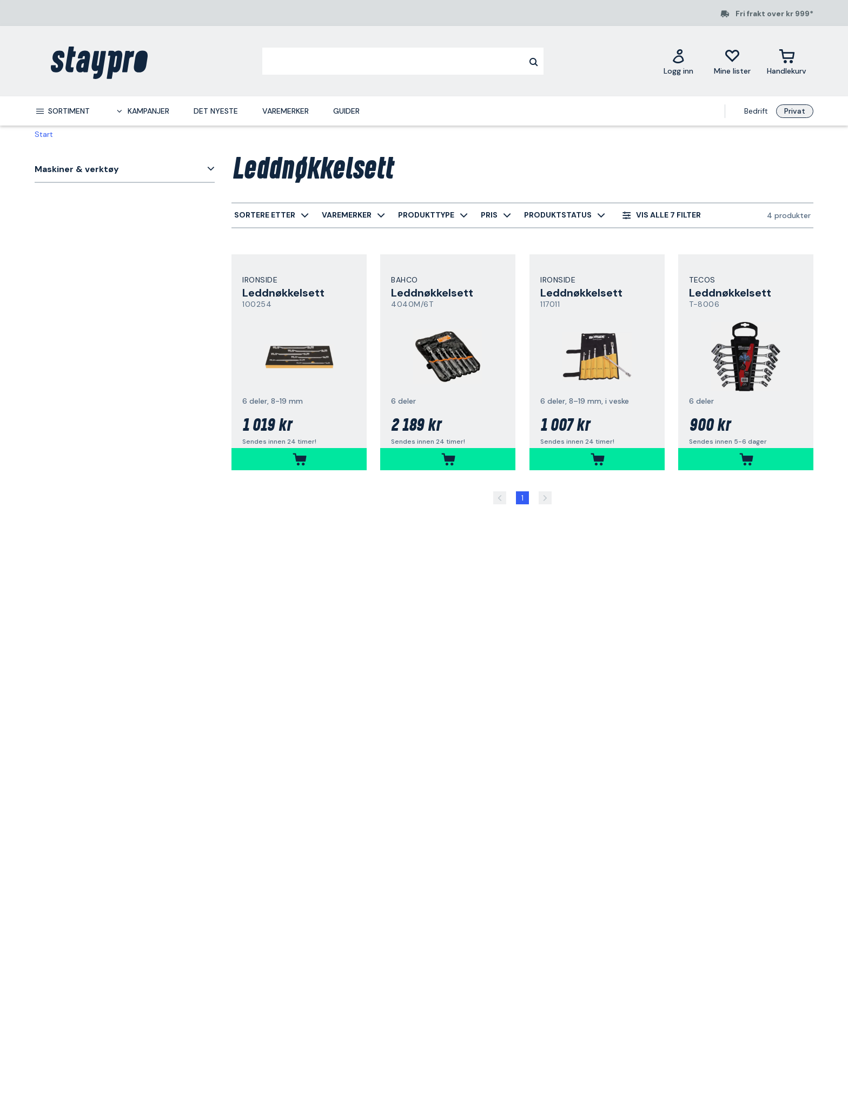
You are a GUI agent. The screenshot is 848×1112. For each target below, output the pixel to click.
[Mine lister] (732, 61)
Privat (794, 111)
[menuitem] (62, 111)
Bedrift (756, 111)
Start (44, 134)
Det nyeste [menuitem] (216, 111)
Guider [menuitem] (346, 111)
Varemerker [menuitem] (285, 111)
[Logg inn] (678, 61)
